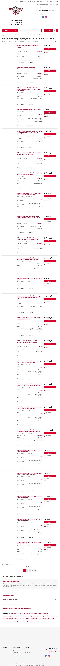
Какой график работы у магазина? (11, 581)
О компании (49, 1)
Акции (16, 1)
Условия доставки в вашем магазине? (12, 603)
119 (35, 570)
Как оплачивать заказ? (8, 595)
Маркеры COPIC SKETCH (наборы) (50, 616)
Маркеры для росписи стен (30, 613)
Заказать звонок (16, 27)
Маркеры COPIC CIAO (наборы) (38, 618)
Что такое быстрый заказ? (9, 590)
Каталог (7, 30)
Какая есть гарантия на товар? (10, 599)
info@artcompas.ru (44, 14)
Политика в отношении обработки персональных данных (26, 664)
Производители (27, 652)
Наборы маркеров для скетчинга (32, 621)
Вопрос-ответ (27, 650)
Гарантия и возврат (41, 1)
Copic (41, 199)
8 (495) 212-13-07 (16, 25)
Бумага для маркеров (36, 616)
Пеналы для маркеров (7, 618)
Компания (4, 647)
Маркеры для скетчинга (18, 621)
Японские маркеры (6, 621)
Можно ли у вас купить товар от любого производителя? (17, 608)
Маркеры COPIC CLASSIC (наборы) (22, 618)
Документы (15, 649)
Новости (3, 650)
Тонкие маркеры (51, 618)
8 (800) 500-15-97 (16, 23)
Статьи (25, 649)
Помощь (26, 647)
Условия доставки (31, 1)
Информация (16, 647)
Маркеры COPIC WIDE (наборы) (22, 616)
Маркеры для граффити (7, 616)
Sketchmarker (39, 51)
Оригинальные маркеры (17, 613)
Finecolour (40, 114)
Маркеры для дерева (43, 613)
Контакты (56, 1)
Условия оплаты (22, 1)
